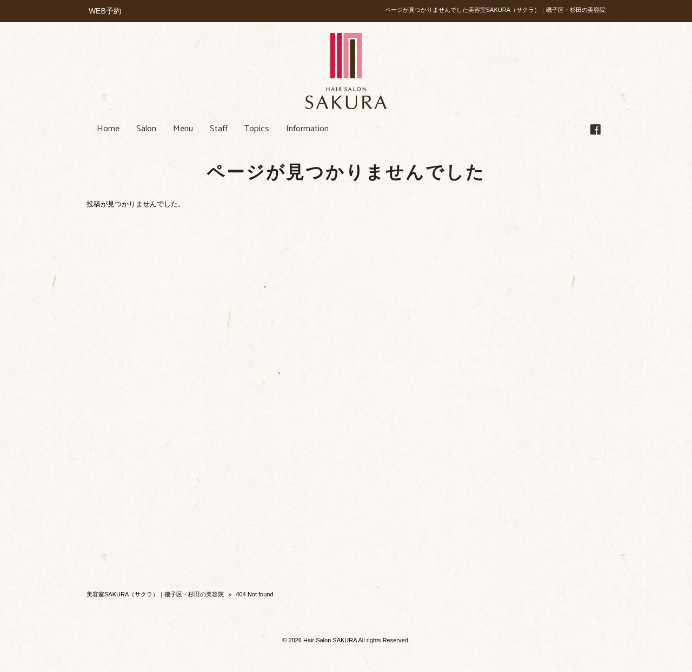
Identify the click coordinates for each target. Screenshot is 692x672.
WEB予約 (105, 10)
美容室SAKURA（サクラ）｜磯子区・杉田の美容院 (155, 594)
